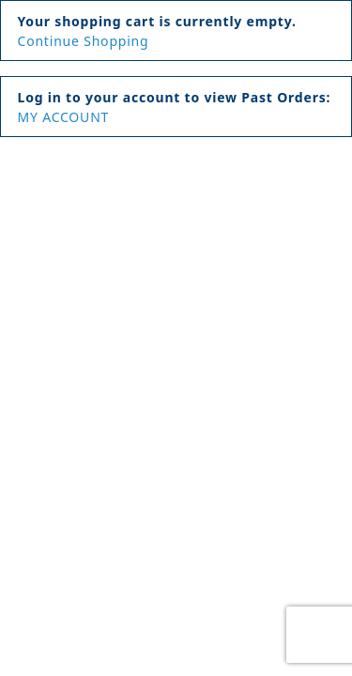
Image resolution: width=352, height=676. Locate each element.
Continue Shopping (83, 41)
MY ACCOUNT (64, 117)
